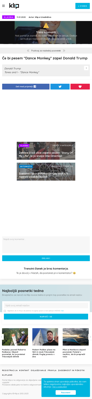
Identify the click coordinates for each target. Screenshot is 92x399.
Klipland (7, 375)
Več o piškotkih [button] (59, 387)
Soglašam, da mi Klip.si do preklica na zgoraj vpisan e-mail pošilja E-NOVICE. (34, 311)
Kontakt (24, 370)
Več (62, 311)
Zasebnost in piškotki (71, 370)
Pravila (52, 370)
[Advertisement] (46, 116)
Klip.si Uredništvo (43, 17)
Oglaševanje (38, 370)
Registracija (10, 370)
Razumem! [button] (65, 392)
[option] (46, 343)
